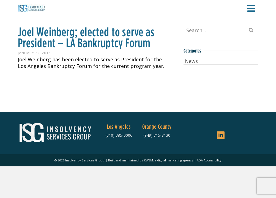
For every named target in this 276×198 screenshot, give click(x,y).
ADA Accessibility (209, 160)
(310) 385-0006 (118, 135)
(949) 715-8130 (156, 135)
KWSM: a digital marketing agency (168, 160)
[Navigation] (251, 8)
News (191, 61)
